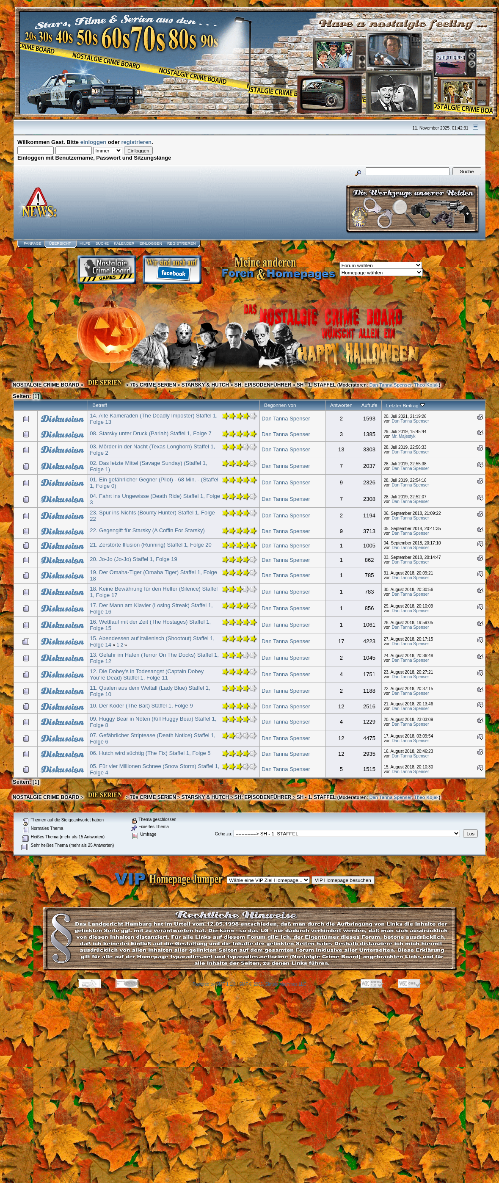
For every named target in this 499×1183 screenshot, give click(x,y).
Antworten (341, 405)
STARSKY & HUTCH (205, 385)
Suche (102, 243)
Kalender (124, 243)
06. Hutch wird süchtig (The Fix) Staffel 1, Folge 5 (150, 753)
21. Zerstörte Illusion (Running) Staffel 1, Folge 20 (150, 545)
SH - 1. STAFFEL (316, 385)
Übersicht (60, 243)
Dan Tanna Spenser (390, 384)
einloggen (93, 142)
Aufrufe (369, 405)
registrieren (136, 142)
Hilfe (85, 243)
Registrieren (181, 243)
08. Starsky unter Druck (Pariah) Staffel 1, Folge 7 (150, 433)
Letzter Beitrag (405, 405)
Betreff (99, 405)
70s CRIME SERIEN (153, 385)
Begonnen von (280, 405)
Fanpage (32, 243)
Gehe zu (223, 834)
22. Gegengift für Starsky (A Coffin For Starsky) (147, 530)
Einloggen (150, 243)
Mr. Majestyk (403, 436)
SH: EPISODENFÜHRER (262, 385)
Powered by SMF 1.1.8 (214, 984)
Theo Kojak (426, 384)
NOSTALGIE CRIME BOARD (46, 385)
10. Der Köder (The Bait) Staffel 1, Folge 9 (141, 705)
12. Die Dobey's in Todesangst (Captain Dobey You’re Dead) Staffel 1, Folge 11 (147, 674)
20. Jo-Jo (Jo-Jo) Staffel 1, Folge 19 (133, 559)
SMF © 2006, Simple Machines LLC (272, 984)
